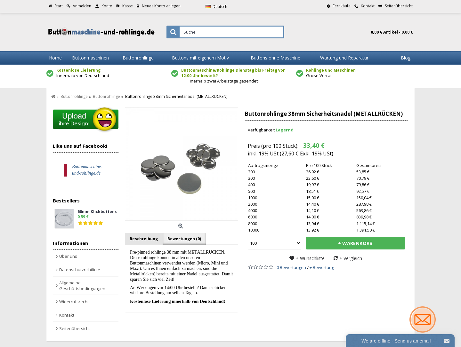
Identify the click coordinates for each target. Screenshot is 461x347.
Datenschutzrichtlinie (79, 269)
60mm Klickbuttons (97, 211)
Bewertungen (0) (184, 238)
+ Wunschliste (310, 258)
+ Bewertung (322, 267)
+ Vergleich (350, 258)
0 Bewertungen (291, 267)
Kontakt (66, 315)
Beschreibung (144, 238)
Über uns (68, 256)
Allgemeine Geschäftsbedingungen (82, 285)
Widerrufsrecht (74, 301)
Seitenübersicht (74, 328)
